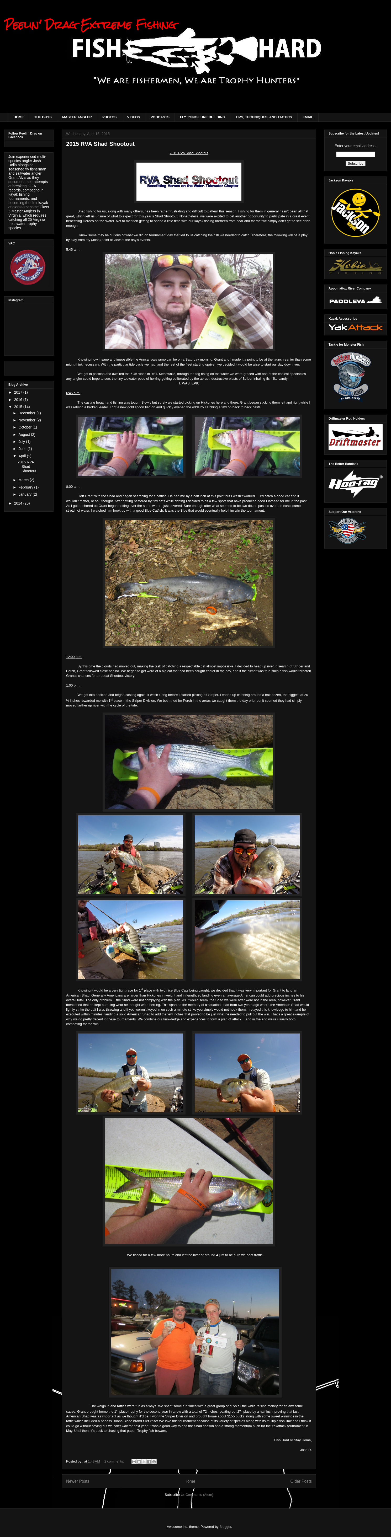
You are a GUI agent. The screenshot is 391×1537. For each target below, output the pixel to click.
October (25, 427)
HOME (19, 117)
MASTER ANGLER (77, 117)
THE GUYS (43, 117)
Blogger (225, 1527)
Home (190, 1481)
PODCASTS (160, 117)
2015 (18, 407)
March (24, 480)
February (26, 487)
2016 (18, 400)
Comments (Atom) (199, 1495)
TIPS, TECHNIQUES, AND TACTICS (264, 117)
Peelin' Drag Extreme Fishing (90, 25)
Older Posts (301, 1481)
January (25, 494)
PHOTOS (109, 117)
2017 (18, 392)
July (22, 442)
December (27, 413)
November (27, 420)
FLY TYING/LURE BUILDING (202, 117)
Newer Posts (77, 1481)
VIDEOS (133, 117)
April (22, 456)
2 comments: (114, 1461)
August (24, 434)
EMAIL (308, 117)
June (22, 449)
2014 (18, 503)
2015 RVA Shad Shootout (100, 144)
